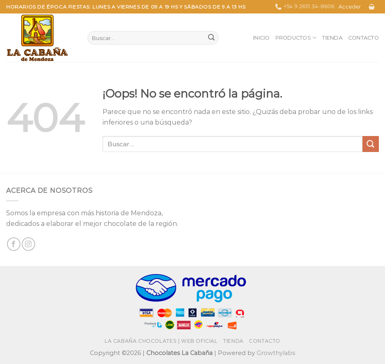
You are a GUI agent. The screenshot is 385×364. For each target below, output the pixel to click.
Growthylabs (276, 353)
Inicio (261, 38)
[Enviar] (211, 38)
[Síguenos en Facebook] (13, 244)
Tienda (332, 38)
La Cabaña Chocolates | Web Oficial (161, 341)
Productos (296, 38)
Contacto (363, 38)
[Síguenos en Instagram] (28, 244)
